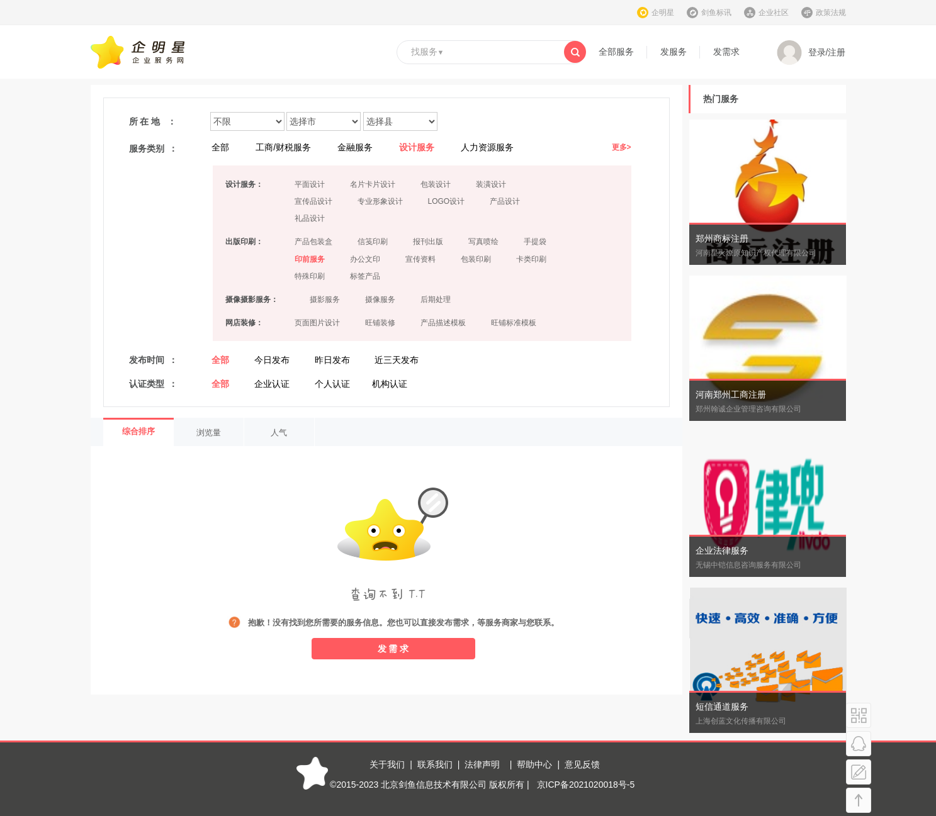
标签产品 (365, 276)
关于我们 (387, 764)
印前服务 (310, 259)
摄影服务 (325, 299)
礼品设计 (310, 218)
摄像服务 (380, 299)
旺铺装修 (380, 322)
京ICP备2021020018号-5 (586, 785)
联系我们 (435, 764)
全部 (220, 147)
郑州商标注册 (722, 238)
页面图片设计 (317, 322)
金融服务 (355, 147)
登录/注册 (811, 52)
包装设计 (435, 184)
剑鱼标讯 (716, 12)
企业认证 (272, 384)
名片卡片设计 (372, 184)
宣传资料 (420, 259)
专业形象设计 (380, 201)
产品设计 (505, 201)
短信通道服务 (722, 706)
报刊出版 (428, 241)
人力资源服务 (487, 147)
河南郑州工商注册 (731, 394)
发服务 (673, 52)
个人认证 (332, 384)
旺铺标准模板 (513, 322)
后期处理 (435, 299)
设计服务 (416, 147)
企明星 (662, 12)
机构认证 (389, 384)
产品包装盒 (313, 241)
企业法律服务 (722, 550)
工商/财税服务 (283, 147)
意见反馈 (582, 764)
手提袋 (535, 241)
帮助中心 (534, 764)
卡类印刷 (531, 259)
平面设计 (310, 184)
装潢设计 (491, 184)
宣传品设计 (313, 201)
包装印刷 (476, 259)
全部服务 (616, 52)
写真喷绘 (483, 241)
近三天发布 (397, 360)
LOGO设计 (446, 201)
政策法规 (831, 12)
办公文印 (365, 259)
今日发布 (272, 360)
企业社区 (773, 12)
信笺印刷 (373, 241)
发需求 (726, 52)
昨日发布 (332, 360)
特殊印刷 (310, 276)
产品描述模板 (443, 322)
